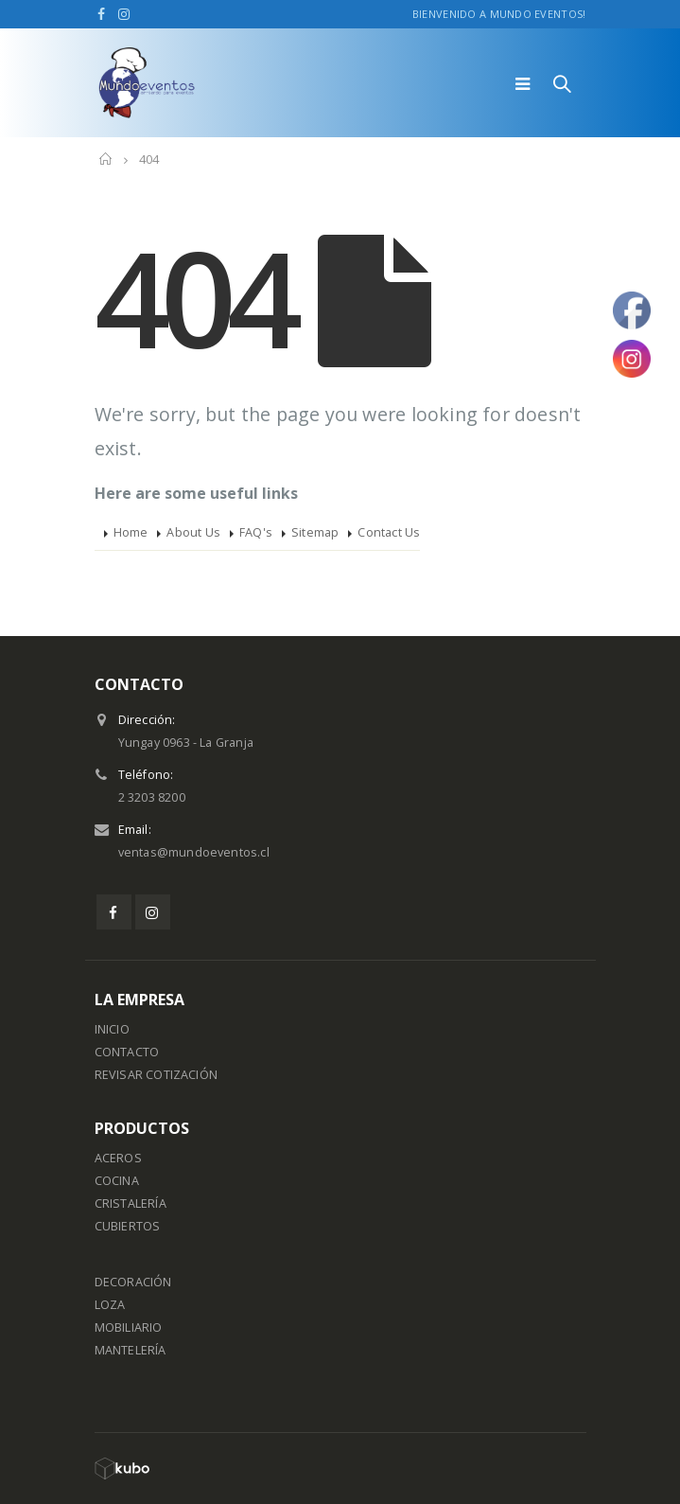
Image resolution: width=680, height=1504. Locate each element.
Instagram (152, 911)
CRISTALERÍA (130, 1203)
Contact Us (388, 532)
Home (130, 532)
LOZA (110, 1305)
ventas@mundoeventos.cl (194, 852)
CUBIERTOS (128, 1226)
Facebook (113, 911)
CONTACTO (127, 1052)
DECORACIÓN (133, 1282)
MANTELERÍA (130, 1350)
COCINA (117, 1181)
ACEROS (118, 1158)
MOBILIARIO (129, 1327)
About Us (193, 532)
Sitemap (315, 532)
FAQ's (255, 532)
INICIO (112, 1029)
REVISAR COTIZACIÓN (156, 1075)
